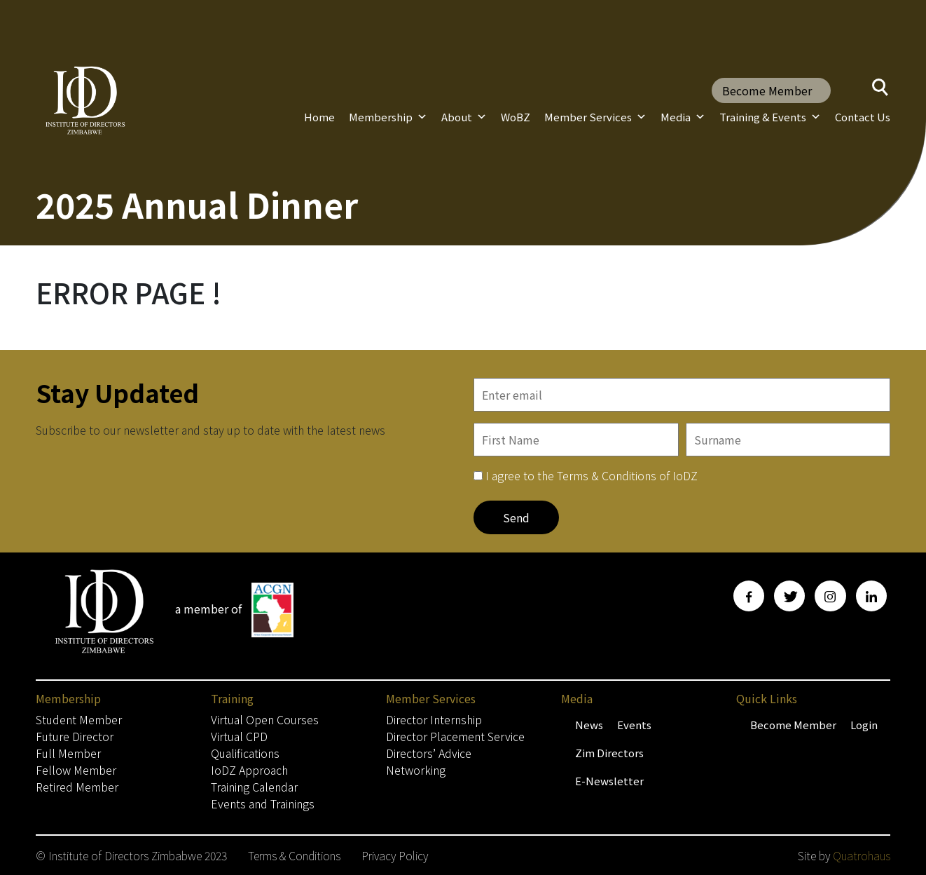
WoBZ (515, 116)
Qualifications (245, 753)
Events (634, 724)
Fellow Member (76, 769)
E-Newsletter (609, 780)
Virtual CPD (239, 736)
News (589, 724)
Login (864, 724)
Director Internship (434, 719)
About (464, 117)
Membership (388, 117)
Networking (415, 769)
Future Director (74, 736)
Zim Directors (609, 752)
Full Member (68, 753)
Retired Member (77, 786)
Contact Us (862, 116)
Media (683, 117)
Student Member (79, 719)
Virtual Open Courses (265, 719)
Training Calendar (254, 786)
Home (319, 116)
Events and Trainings (263, 803)
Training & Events (770, 117)
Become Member (767, 90)
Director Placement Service (455, 736)
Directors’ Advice (428, 753)
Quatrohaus (861, 855)
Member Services (595, 117)
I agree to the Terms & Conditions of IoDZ (591, 475)
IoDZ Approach (249, 769)
